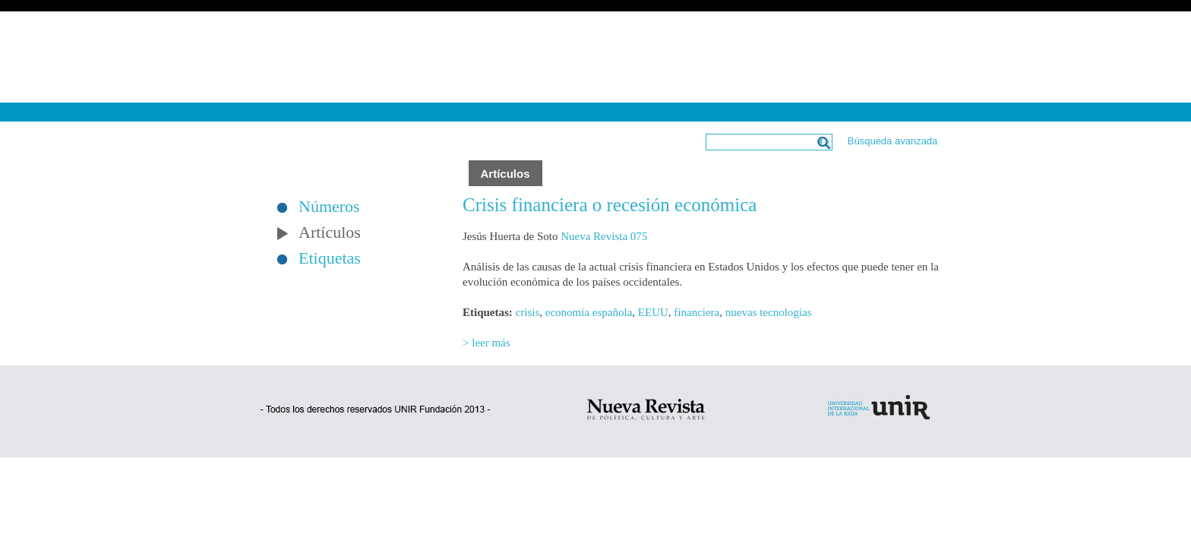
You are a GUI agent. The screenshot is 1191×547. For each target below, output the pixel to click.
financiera (696, 312)
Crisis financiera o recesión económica (610, 204)
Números (329, 206)
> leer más (486, 343)
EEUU (653, 312)
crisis (528, 312)
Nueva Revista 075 (604, 236)
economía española (589, 312)
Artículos (330, 232)
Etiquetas (330, 258)
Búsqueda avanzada (893, 141)
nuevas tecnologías (768, 312)
